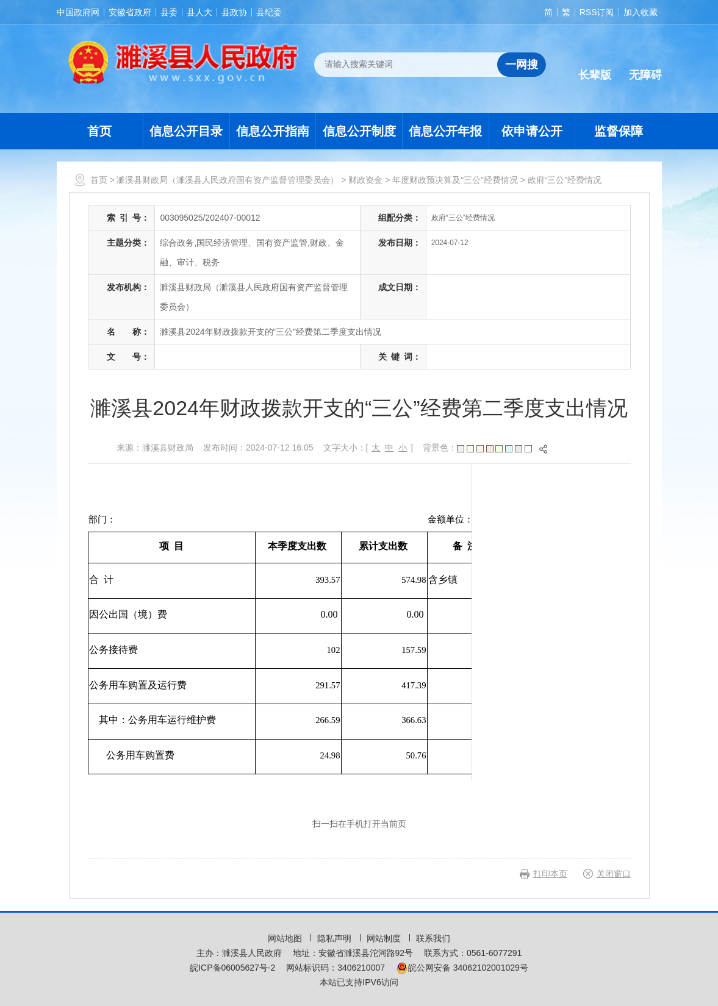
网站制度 (385, 938)
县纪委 (269, 12)
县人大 (199, 12)
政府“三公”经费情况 (564, 180)
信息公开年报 (445, 131)
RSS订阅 (597, 12)
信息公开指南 (272, 131)
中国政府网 (78, 12)
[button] (594, 65)
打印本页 (550, 874)
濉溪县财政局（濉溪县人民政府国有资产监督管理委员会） (228, 180)
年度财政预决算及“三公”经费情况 (454, 180)
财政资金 (365, 180)
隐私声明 (335, 938)
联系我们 (433, 938)
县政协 (234, 12)
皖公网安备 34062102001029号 (462, 967)
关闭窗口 (614, 874)
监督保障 (618, 131)
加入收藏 (640, 12)
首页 (99, 131)
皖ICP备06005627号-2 (232, 967)
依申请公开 (531, 131)
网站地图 (286, 938)
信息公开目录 (186, 131)
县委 (169, 12)
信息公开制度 (359, 131)
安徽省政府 (130, 12)
